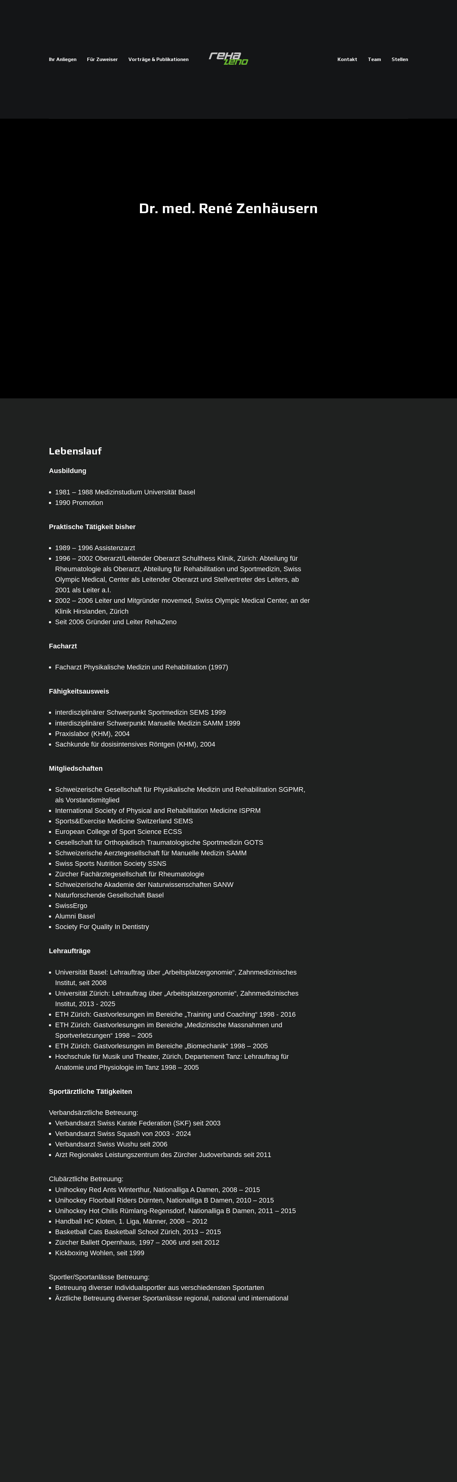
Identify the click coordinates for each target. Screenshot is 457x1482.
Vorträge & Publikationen (158, 59)
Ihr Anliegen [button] (62, 59)
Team (374, 59)
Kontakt (347, 59)
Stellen (400, 59)
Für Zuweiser (102, 59)
